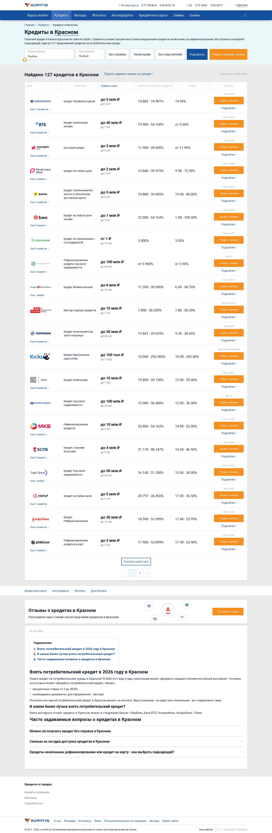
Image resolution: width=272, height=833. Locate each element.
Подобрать (197, 54)
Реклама (70, 821)
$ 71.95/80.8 (149, 5)
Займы (178, 15)
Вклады (80, 15)
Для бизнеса (99, 590)
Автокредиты (122, 15)
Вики (97, 821)
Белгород (30, 797)
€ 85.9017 (217, 5)
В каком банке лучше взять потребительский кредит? (76, 654)
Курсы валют (38, 15)
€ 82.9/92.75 (167, 5)
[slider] (25, 60)
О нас (57, 821)
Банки (194, 15)
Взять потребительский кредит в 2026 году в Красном (76, 649)
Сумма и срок (109, 86)
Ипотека (99, 15)
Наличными (142, 54)
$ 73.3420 (201, 5)
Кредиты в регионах (37, 792)
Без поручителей (170, 54)
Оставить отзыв (228, 611)
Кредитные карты (153, 15)
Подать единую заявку (228, 54)
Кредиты (61, 15)
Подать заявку (229, 100)
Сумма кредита (36, 51)
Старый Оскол (33, 803)
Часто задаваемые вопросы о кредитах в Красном (73, 659)
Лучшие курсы (128, 5)
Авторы (154, 821)
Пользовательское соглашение (125, 821)
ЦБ (189, 5)
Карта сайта (170, 821)
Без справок (117, 54)
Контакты (85, 821)
